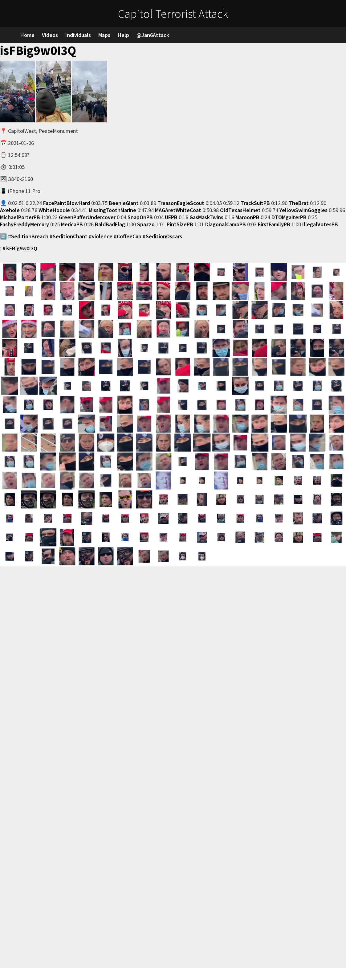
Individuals (78, 35)
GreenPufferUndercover (87, 217)
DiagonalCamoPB (225, 224)
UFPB (171, 217)
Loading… (98, 766)
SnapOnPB (140, 217)
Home (27, 35)
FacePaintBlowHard (66, 203)
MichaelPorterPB (20, 217)
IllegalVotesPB (320, 224)
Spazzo (146, 224)
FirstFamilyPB (274, 224)
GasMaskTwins (206, 217)
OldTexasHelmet (240, 210)
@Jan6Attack (152, 35)
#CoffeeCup (127, 236)
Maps (104, 35)
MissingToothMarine (112, 210)
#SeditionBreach (28, 236)
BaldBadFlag (110, 224)
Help (123, 35)
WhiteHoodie (54, 210)
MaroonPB (247, 217)
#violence (100, 236)
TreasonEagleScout (180, 203)
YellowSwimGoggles (303, 210)
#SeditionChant (69, 236)
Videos (50, 35)
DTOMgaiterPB (289, 217)
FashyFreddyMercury (24, 224)
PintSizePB (180, 224)
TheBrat (299, 203)
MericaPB (72, 224)
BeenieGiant (124, 203)
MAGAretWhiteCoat (178, 210)
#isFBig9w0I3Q (19, 248)
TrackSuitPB (255, 203)
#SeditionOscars (162, 236)
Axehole (10, 210)
